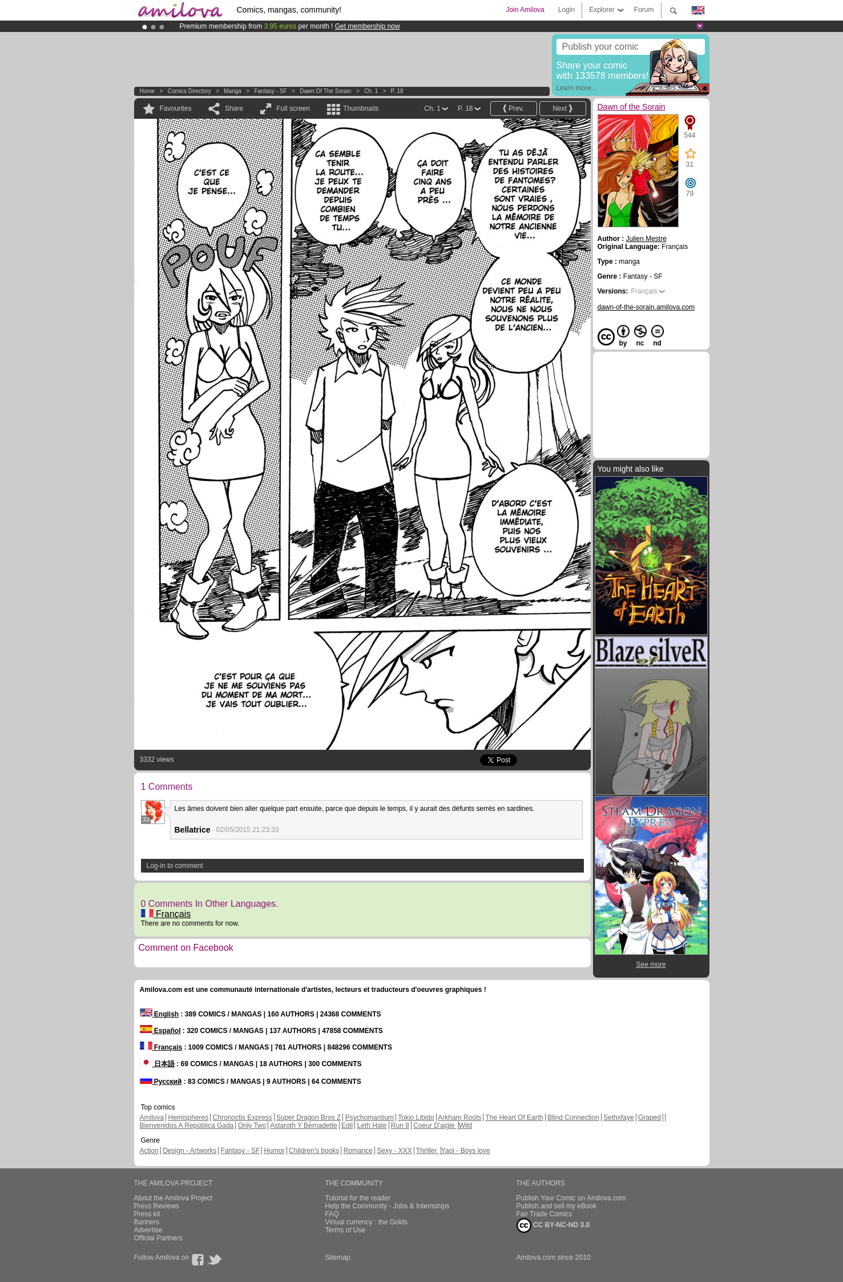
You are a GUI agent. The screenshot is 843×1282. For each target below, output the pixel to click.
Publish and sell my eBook (557, 1206)
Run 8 (400, 1126)
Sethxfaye (618, 1118)
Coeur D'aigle (435, 1126)
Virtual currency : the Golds (366, 1222)
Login (566, 10)
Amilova (152, 1118)
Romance (358, 1151)
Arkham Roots (459, 1118)
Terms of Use (345, 1230)
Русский (161, 1082)
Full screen (293, 108)
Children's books (314, 1151)
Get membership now (367, 26)
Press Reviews (156, 1206)
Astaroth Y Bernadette (303, 1126)
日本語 (157, 1064)
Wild (465, 1126)
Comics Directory (189, 91)
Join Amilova (525, 10)
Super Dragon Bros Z (308, 1118)
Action (149, 1151)
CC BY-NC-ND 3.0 (553, 1225)
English (159, 1014)
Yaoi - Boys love (465, 1151)
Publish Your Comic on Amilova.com (571, 1198)
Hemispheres (188, 1118)
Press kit (147, 1214)
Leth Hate (371, 1126)
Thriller (427, 1151)
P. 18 (397, 91)
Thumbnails (360, 108)
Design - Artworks (189, 1151)
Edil (347, 1126)
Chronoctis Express (242, 1118)
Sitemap (337, 1257)
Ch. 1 (371, 91)
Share (234, 108)
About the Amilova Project (173, 1198)
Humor (274, 1151)
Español (160, 1031)
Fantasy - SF (270, 91)
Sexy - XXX (394, 1151)
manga (232, 91)
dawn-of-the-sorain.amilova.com (646, 307)
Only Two (252, 1126)
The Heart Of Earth (514, 1118)
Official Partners (158, 1238)
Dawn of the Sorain (325, 91)
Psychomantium (369, 1118)
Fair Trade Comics (544, 1214)
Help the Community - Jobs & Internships (387, 1206)
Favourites (176, 108)
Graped (649, 1118)
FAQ (332, 1214)
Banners (147, 1222)
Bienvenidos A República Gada (187, 1126)
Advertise (148, 1230)
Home (147, 91)
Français (166, 914)
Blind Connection (573, 1118)
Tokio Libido (416, 1118)
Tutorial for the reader (358, 1198)
